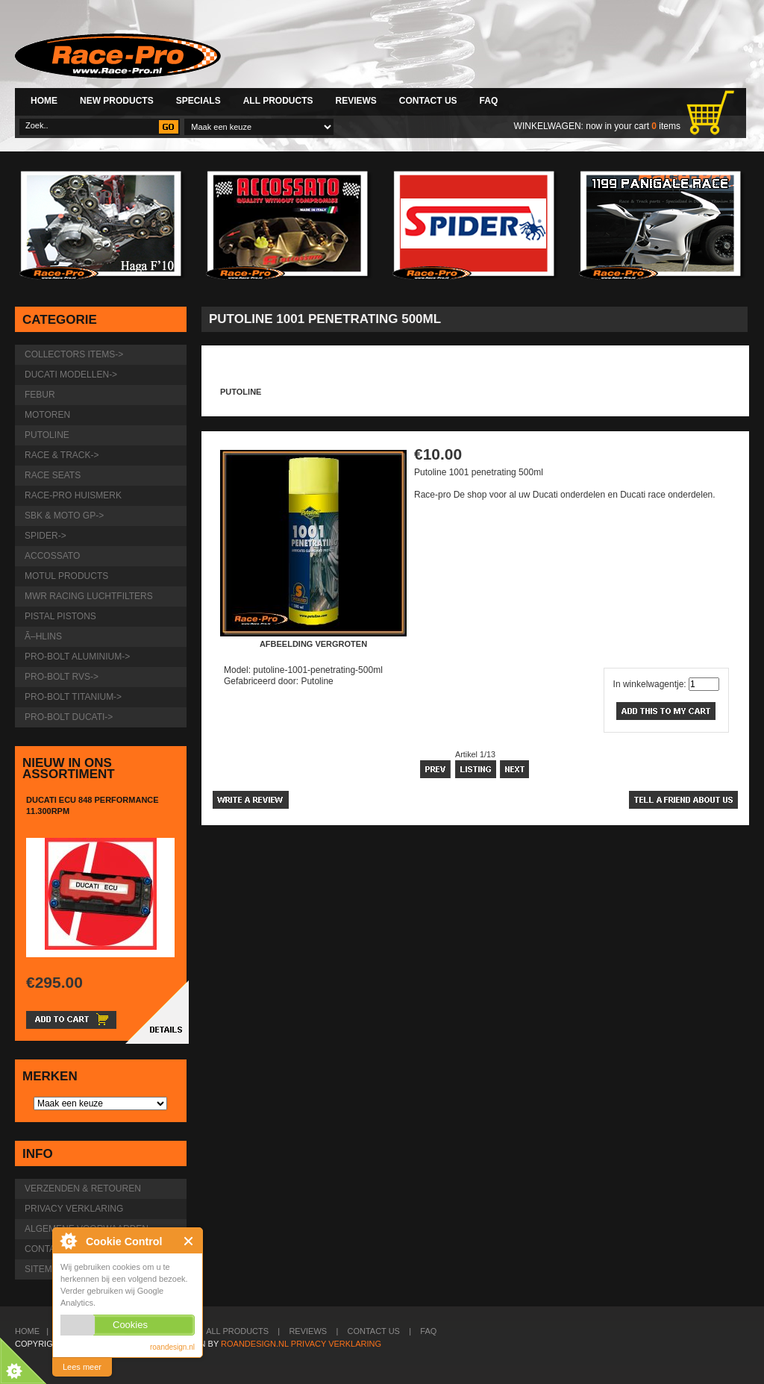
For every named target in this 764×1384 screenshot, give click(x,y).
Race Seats (53, 475)
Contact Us (428, 100)
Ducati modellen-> (71, 374)
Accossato (52, 556)
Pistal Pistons (60, 616)
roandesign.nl (172, 1347)
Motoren (47, 415)
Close (189, 1241)
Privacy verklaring (74, 1208)
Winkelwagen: (548, 126)
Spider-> (45, 535)
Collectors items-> (74, 354)
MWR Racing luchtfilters (89, 596)
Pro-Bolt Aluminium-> (77, 656)
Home (44, 100)
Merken (50, 1076)
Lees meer (82, 1366)
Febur (40, 394)
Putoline (240, 391)
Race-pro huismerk (73, 495)
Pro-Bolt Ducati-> (69, 717)
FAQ (489, 100)
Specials (198, 100)
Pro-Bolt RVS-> (61, 676)
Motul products (66, 576)
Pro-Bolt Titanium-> (73, 697)
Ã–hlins (43, 636)
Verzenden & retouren (83, 1188)
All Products (278, 100)
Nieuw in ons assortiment (68, 768)
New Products (117, 100)
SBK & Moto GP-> (64, 515)
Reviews (355, 100)
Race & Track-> (61, 455)
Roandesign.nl (255, 1343)
